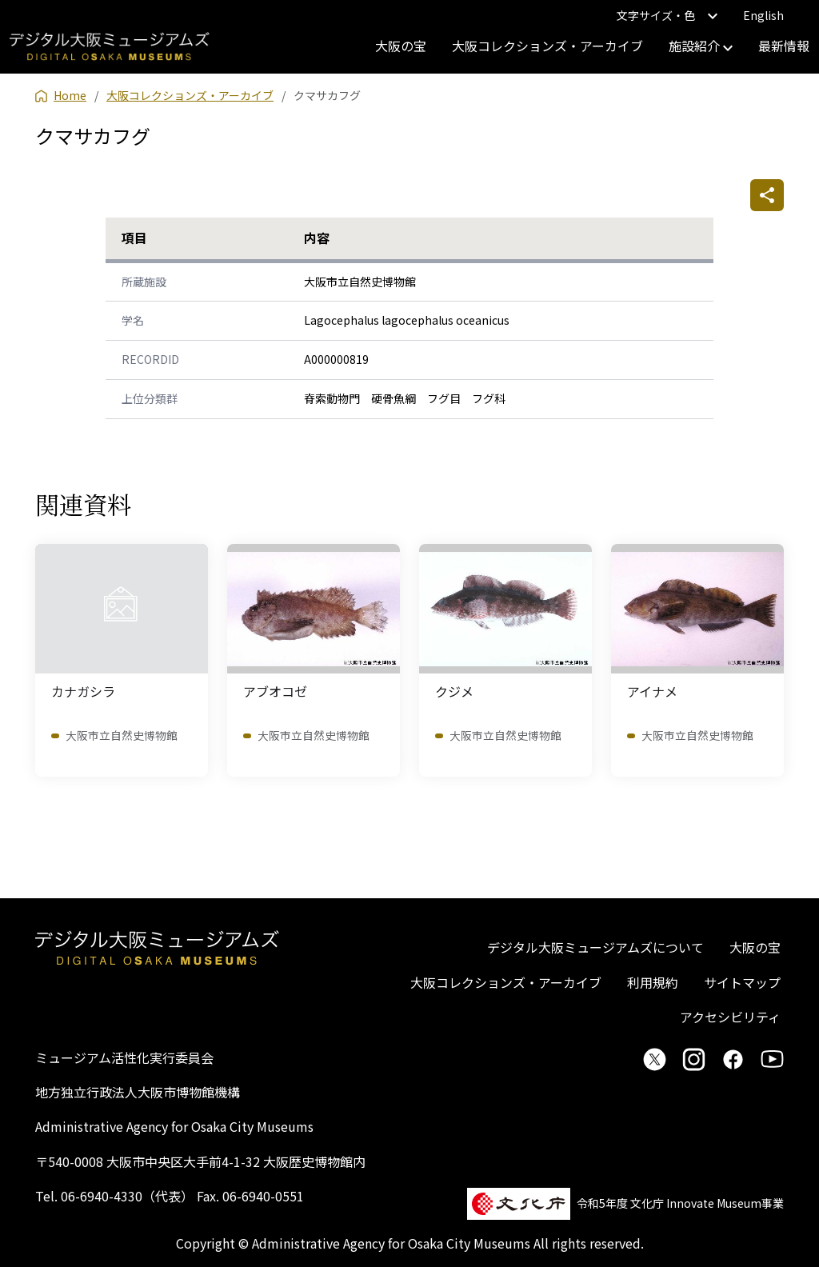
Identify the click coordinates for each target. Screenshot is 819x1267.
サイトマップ (742, 982)
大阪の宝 (400, 45)
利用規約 (652, 982)
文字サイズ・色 (667, 15)
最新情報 (783, 45)
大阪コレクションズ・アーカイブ (547, 45)
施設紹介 (701, 45)
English (763, 15)
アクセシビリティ (730, 1016)
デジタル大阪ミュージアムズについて (595, 947)
